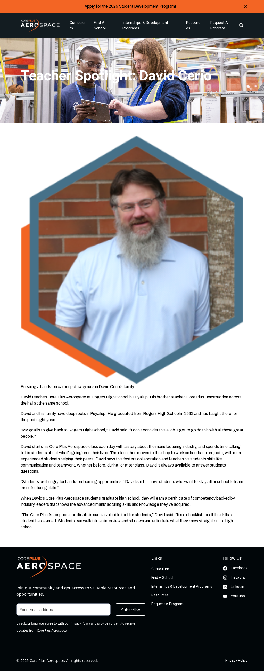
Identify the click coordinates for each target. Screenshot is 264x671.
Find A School (100, 25)
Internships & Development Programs (145, 25)
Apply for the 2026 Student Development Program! (130, 6)
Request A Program (219, 25)
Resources (193, 25)
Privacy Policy (236, 660)
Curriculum (77, 25)
